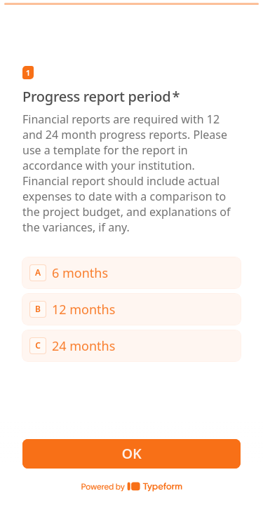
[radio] (131, 272)
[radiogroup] (131, 309)
